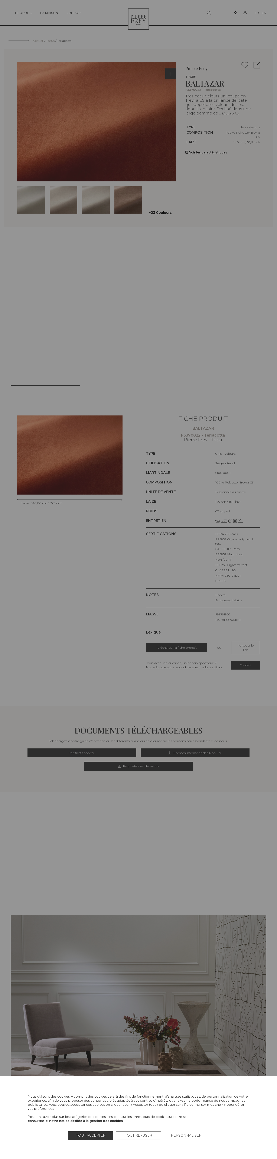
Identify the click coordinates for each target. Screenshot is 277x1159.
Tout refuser (138, 1135)
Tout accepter (90, 1135)
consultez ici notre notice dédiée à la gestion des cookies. (75, 1121)
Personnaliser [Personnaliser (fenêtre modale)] (186, 1135)
